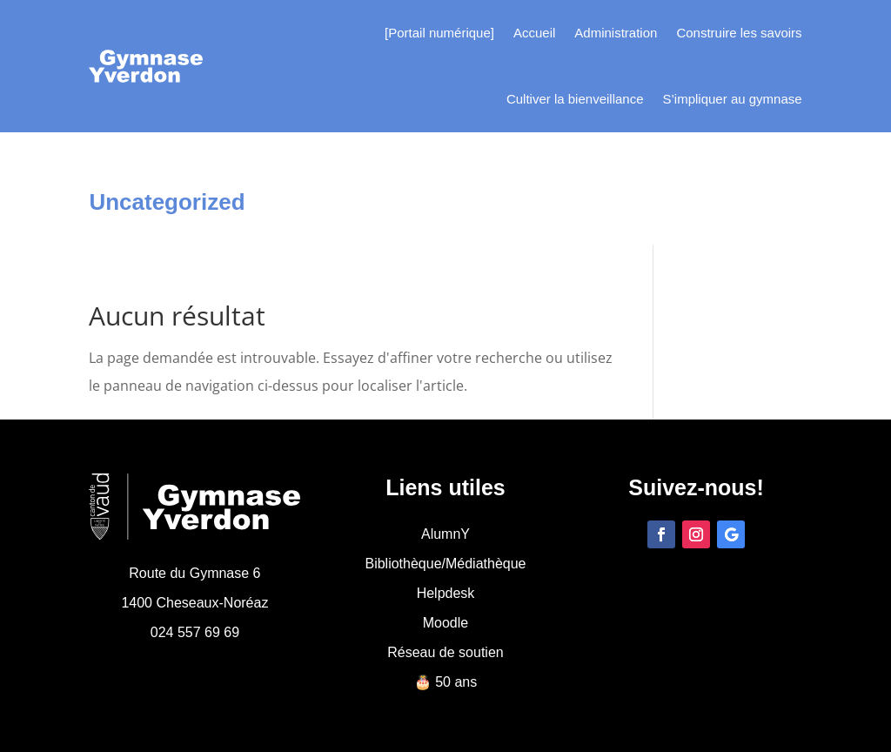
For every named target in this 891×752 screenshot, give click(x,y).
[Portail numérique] (439, 32)
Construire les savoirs (738, 32)
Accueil (534, 32)
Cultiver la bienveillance (575, 98)
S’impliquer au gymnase (732, 98)
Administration (615, 32)
